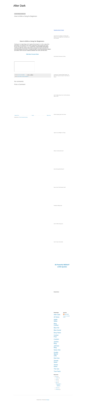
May (57, 382)
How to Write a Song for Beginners (22, 76)
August (57, 377)
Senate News (56, 361)
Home (33, 115)
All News (56, 317)
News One (57, 350)
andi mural (67, 314)
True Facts (57, 371)
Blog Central (56, 324)
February (57, 389)
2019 (56, 376)
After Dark (19, 5)
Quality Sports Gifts (56, 354)
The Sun (56, 369)
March (57, 387)
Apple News (55, 320)
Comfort (56, 339)
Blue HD (56, 328)
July (57, 379)
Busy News (57, 332)
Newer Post (17, 115)
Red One (56, 358)
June (57, 380)
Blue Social (57, 330)
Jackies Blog (56, 342)
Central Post (56, 336)
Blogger (47, 399)
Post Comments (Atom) (23, 117)
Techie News (56, 365)
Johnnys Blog (56, 346)
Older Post (49, 115)
